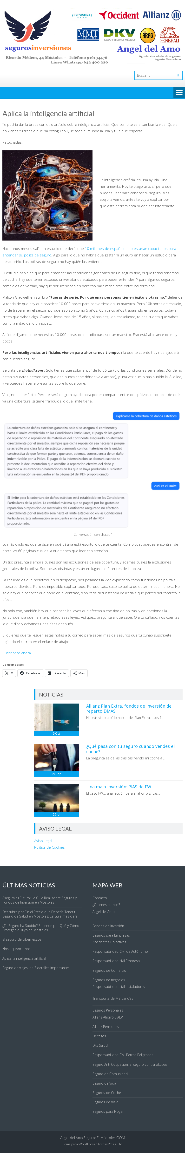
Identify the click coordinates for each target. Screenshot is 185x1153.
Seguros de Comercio (109, 970)
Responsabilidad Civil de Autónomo (120, 951)
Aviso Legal (43, 840)
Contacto (99, 898)
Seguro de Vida (104, 1083)
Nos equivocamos (16, 948)
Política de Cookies (49, 847)
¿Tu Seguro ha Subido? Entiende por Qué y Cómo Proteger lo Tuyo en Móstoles (40, 927)
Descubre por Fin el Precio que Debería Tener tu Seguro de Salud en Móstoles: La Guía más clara (40, 914)
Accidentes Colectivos (109, 942)
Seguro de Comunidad (110, 1074)
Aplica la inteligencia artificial (24, 958)
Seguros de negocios (108, 980)
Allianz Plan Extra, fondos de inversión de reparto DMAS (129, 708)
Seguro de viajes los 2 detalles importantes (36, 967)
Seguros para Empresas (111, 935)
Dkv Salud (100, 1045)
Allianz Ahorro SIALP (107, 1017)
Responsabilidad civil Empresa (116, 961)
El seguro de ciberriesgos (21, 939)
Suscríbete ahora (16, 652)
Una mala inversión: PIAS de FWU (120, 787)
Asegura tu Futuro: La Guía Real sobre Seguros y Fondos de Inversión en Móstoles (39, 900)
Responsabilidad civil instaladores (118, 986)
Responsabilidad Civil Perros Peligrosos (122, 1054)
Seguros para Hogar (108, 1111)
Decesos (99, 1036)
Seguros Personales (107, 1010)
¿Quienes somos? (106, 904)
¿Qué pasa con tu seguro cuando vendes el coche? (130, 748)
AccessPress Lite (110, 1144)
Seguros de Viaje (105, 1102)
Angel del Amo (103, 911)
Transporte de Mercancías (112, 998)
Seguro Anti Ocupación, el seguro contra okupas (129, 1064)
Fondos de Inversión (108, 926)
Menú (179, 93)
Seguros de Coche (106, 1092)
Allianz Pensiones (105, 1026)
